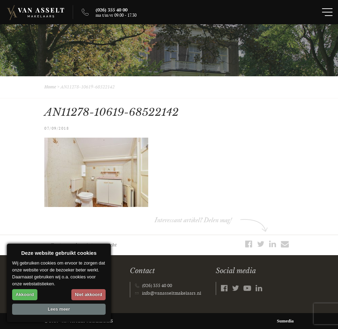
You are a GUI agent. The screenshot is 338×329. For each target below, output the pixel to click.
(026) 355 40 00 (157, 285)
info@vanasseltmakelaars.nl (171, 293)
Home (50, 87)
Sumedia (285, 320)
